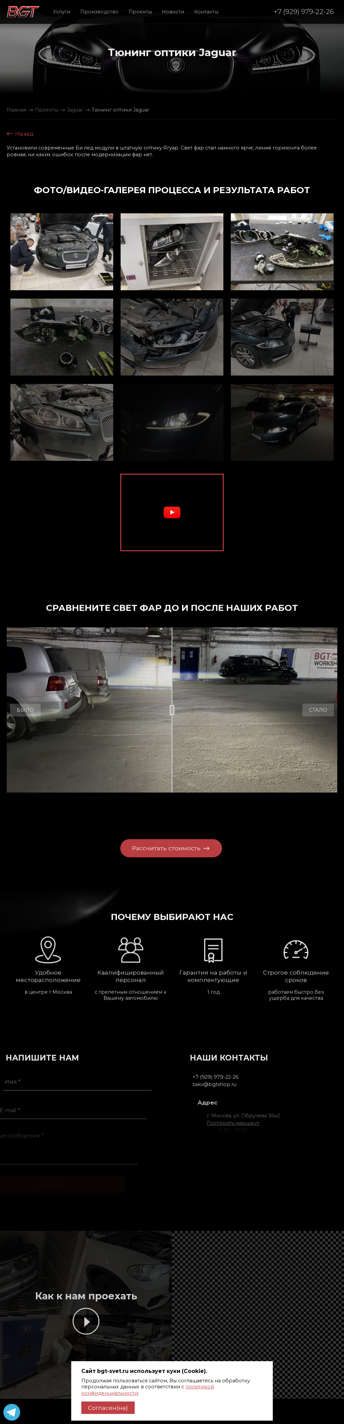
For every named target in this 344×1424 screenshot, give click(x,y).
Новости (173, 12)
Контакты (206, 12)
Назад (20, 134)
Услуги (61, 12)
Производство (99, 12)
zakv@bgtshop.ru (231, 1084)
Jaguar (75, 109)
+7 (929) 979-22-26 (304, 11)
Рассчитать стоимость (162, 848)
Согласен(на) (108, 1407)
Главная (16, 109)
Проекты (140, 12)
